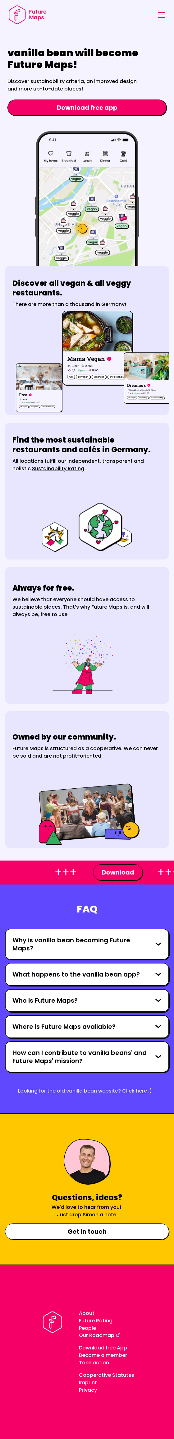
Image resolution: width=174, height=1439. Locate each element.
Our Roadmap (96, 1335)
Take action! (95, 1362)
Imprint (88, 1382)
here (141, 1090)
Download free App (103, 1347)
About (86, 1313)
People (87, 1328)
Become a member (103, 1355)
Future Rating (95, 1320)
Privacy (88, 1390)
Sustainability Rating (58, 468)
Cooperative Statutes (106, 1375)
